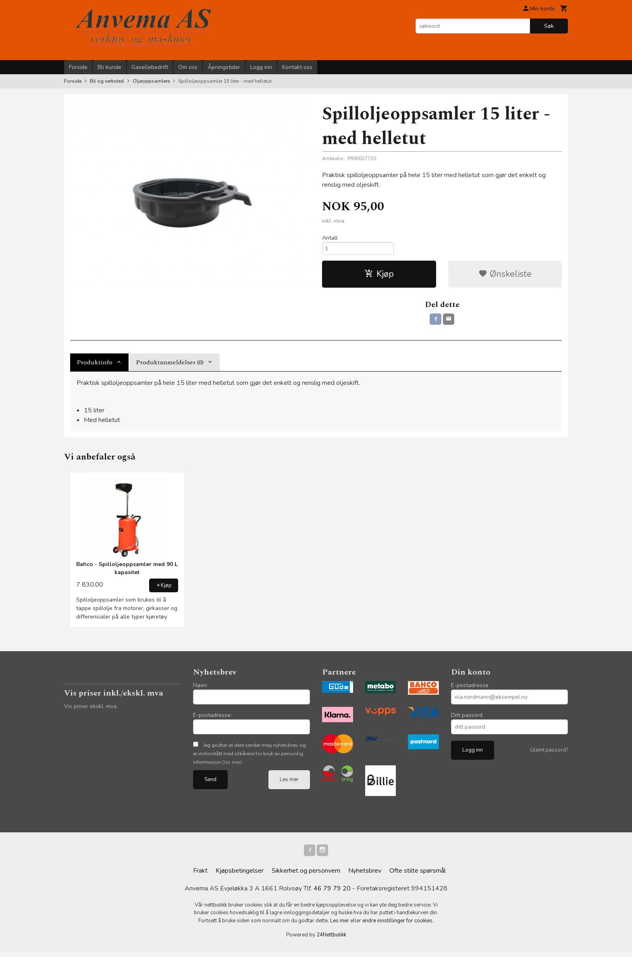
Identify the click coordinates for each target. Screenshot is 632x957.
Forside (78, 67)
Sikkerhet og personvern (306, 876)
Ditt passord (466, 719)
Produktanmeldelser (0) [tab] (170, 367)
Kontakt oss (297, 67)
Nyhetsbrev (364, 876)
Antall (330, 238)
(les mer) (232, 766)
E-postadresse (470, 690)
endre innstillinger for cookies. (398, 926)
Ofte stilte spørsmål (417, 876)
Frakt (200, 876)
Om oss (188, 67)
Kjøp (379, 277)
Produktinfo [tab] (94, 367)
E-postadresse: (212, 719)
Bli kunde (109, 67)
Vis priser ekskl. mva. (91, 711)
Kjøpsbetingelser (240, 876)
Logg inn (261, 67)
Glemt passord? (549, 754)
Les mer (289, 784)
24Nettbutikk (331, 940)
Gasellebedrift (149, 67)
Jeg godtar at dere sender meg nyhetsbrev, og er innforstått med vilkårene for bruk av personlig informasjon (249, 758)
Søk (549, 26)
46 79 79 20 (332, 894)
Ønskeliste (505, 277)
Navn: (200, 690)
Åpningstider (224, 67)
